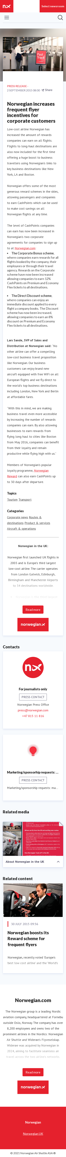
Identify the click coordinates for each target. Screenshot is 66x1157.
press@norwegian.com (33, 710)
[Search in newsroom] (60, 17)
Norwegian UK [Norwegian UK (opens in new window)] (33, 1134)
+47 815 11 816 (33, 716)
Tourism (12, 500)
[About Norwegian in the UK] (33, 839)
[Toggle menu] (7, 18)
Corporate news (17, 517)
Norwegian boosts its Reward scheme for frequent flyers (28, 938)
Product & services (37, 523)
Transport (25, 500)
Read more (33, 610)
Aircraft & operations (21, 529)
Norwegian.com (25, 248)
